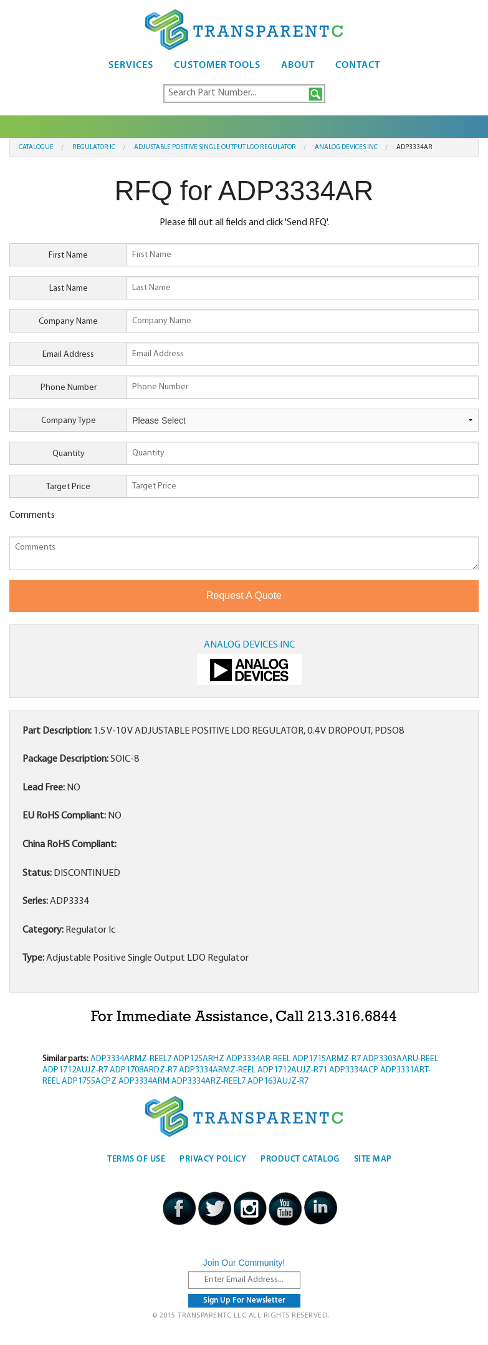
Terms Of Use (136, 1159)
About (298, 65)
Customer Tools (217, 65)
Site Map (373, 1159)
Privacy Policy (212, 1159)
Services (130, 65)
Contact (357, 65)
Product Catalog (300, 1159)
